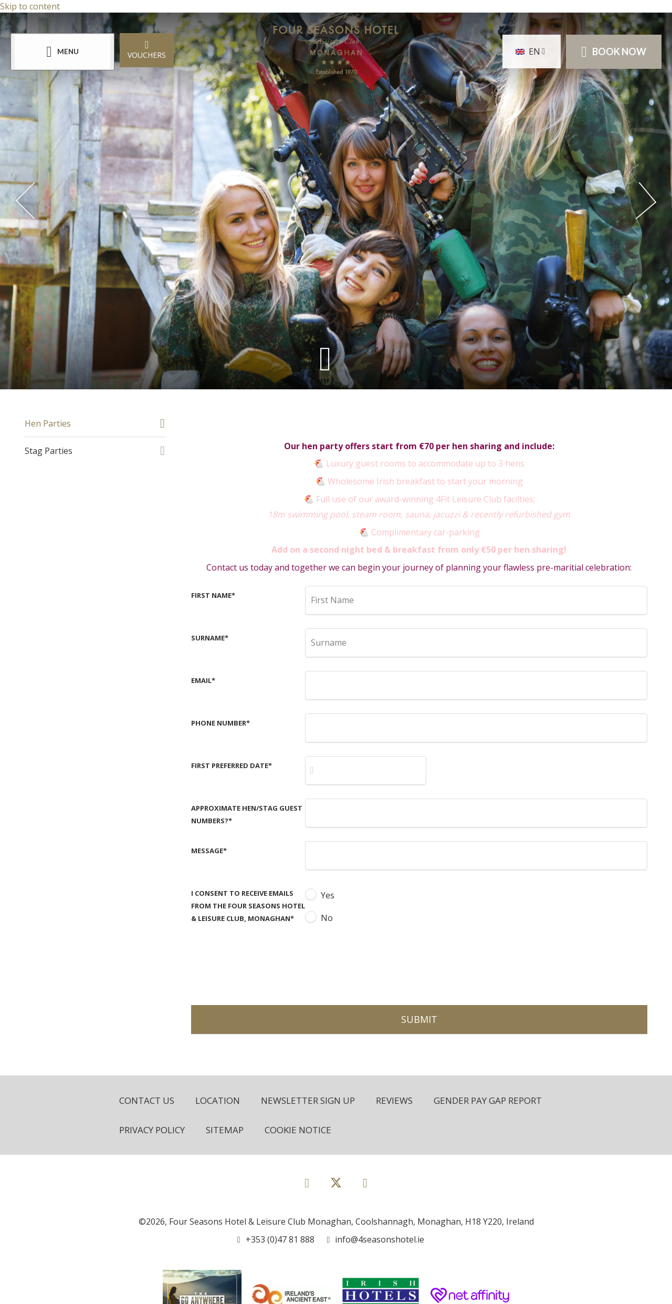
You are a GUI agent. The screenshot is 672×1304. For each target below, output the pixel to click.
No (327, 918)
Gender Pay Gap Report (488, 1100)
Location (217, 1100)
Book (613, 51)
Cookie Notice (298, 1130)
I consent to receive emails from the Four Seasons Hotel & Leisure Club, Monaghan (248, 905)
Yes (327, 895)
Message (209, 850)
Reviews (394, 1100)
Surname (209, 638)
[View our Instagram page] (365, 1182)
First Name (213, 595)
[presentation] (385, 963)
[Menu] (62, 51)
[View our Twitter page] (336, 1187)
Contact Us (146, 1100)
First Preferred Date (231, 765)
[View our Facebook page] (306, 1182)
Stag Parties (48, 451)
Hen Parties (48, 423)
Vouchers (147, 49)
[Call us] (275, 1239)
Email (203, 680)
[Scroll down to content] (325, 358)
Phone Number (220, 723)
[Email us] (376, 1239)
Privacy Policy (152, 1130)
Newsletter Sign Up (308, 1100)
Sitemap (225, 1130)
